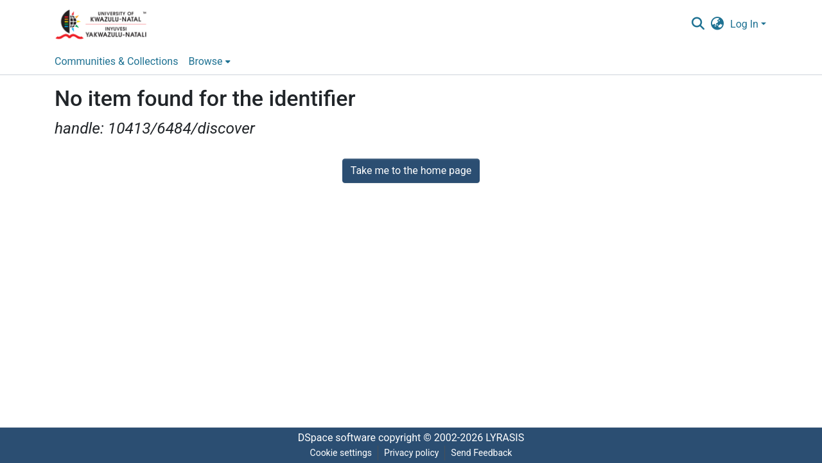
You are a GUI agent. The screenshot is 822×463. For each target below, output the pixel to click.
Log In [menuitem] (744, 24)
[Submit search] (698, 24)
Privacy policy (411, 453)
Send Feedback (481, 453)
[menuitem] (718, 24)
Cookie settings (341, 453)
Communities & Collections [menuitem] (116, 61)
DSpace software (337, 438)
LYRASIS (504, 438)
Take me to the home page (411, 170)
